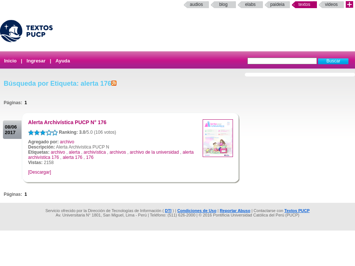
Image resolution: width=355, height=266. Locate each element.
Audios (196, 4)
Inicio (10, 61)
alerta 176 (72, 157)
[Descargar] (39, 172)
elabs (250, 4)
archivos (117, 152)
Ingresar (36, 61)
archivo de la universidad (154, 152)
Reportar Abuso (235, 210)
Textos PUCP (297, 210)
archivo (67, 141)
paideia (277, 4)
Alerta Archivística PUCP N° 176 (67, 122)
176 (90, 157)
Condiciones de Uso (196, 210)
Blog (223, 4)
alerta (74, 152)
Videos (331, 4)
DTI (168, 210)
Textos (304, 4)
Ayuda (62, 61)
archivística (95, 152)
